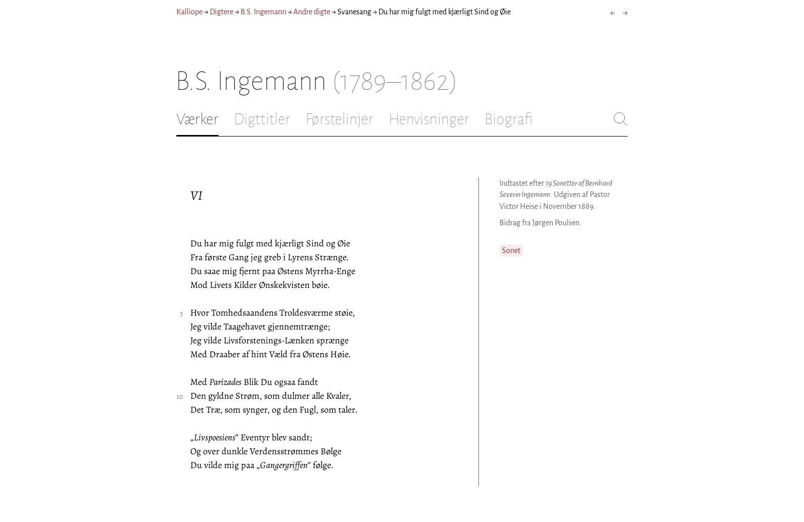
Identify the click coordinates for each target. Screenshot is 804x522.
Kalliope (189, 12)
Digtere (221, 12)
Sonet (511, 250)
